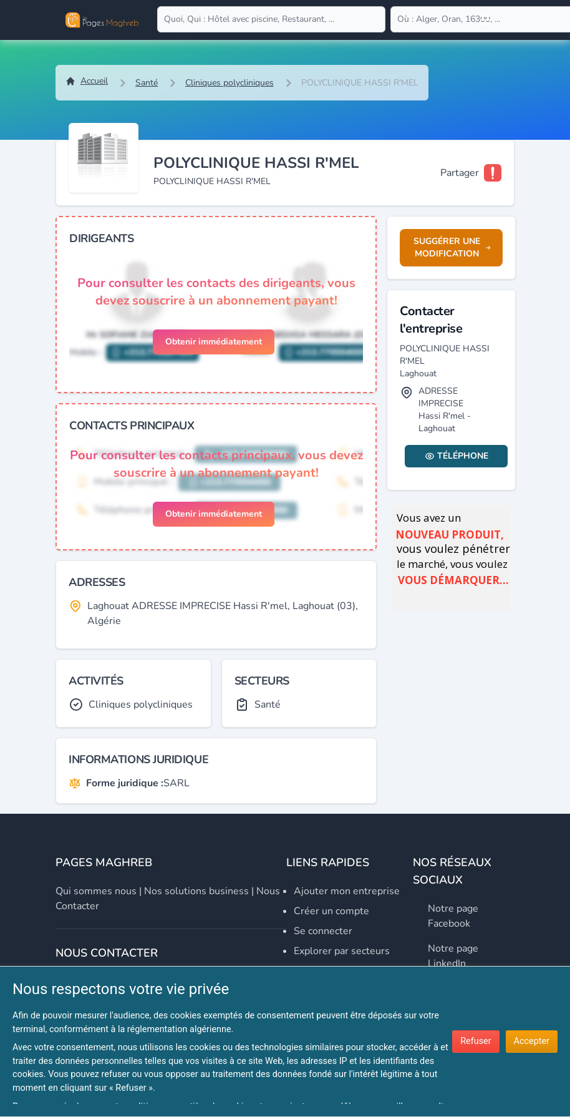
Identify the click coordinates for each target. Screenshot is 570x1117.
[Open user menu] (486, 20)
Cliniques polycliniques (229, 83)
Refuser (475, 1041)
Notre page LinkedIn (453, 956)
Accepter (531, 1041)
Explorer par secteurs (342, 951)
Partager (459, 173)
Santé (146, 83)
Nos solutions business (196, 891)
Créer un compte (331, 911)
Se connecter (323, 931)
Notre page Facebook (453, 916)
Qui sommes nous (96, 891)
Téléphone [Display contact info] (456, 456)
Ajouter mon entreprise (347, 891)
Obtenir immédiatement (213, 342)
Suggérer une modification (452, 247)
